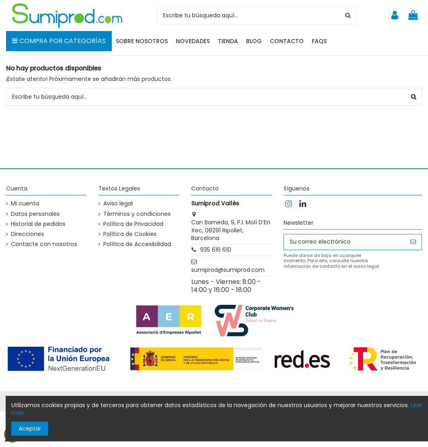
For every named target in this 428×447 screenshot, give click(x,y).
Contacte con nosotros (44, 244)
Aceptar (30, 428)
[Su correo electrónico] (344, 242)
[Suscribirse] (413, 242)
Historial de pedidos (38, 224)
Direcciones (27, 234)
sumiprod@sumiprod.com (228, 270)
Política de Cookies (130, 234)
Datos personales (35, 214)
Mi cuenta (25, 203)
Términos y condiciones (137, 214)
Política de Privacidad (133, 224)
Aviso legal (118, 203)
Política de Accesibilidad (137, 244)
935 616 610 (215, 250)
